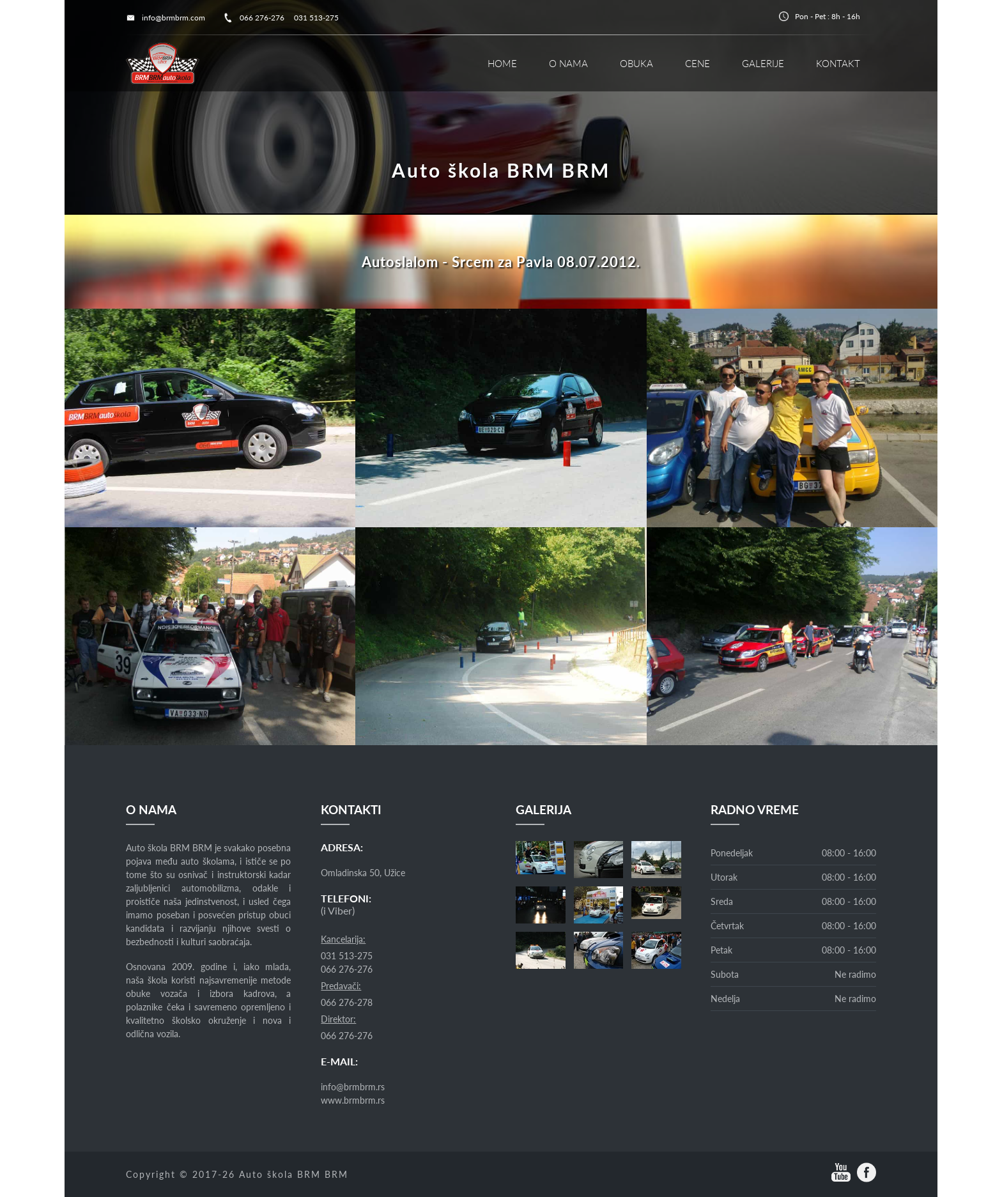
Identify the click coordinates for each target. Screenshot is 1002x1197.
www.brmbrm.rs (353, 1100)
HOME (502, 63)
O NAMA (568, 63)
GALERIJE (763, 63)
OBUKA (636, 63)
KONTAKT (838, 63)
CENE (697, 63)
